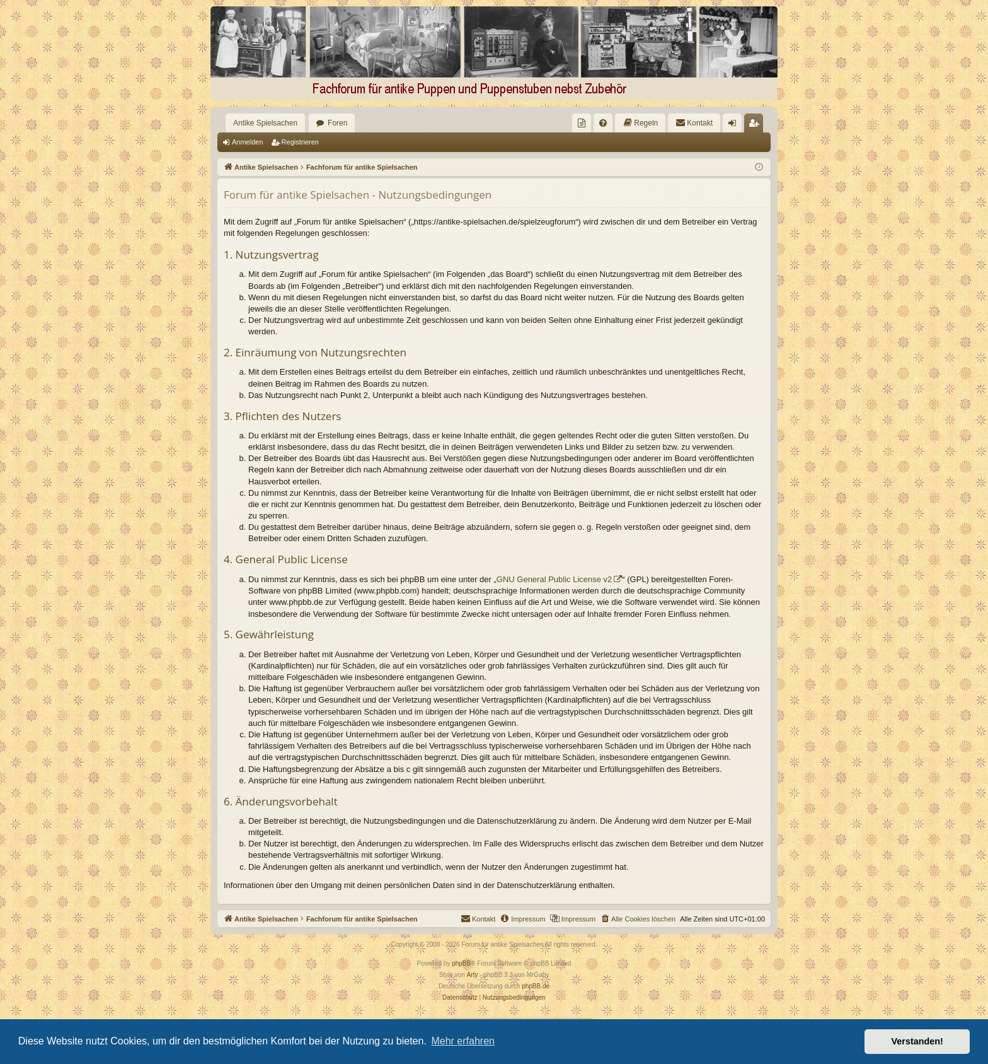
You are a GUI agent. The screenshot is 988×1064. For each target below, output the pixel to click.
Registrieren (300, 142)
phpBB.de (535, 986)
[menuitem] (581, 123)
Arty (472, 974)
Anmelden (247, 142)
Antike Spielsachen (265, 123)
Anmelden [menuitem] (735, 125)
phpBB (461, 963)
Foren (337, 123)
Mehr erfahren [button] (463, 1041)
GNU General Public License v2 (554, 579)
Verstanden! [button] (917, 1041)
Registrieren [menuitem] (756, 125)
